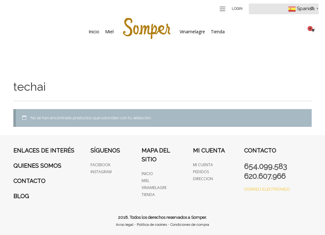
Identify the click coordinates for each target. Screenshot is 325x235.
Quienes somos (37, 165)
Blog (21, 196)
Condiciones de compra (189, 225)
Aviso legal (124, 225)
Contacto (29, 181)
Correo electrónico (267, 189)
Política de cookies (152, 225)
